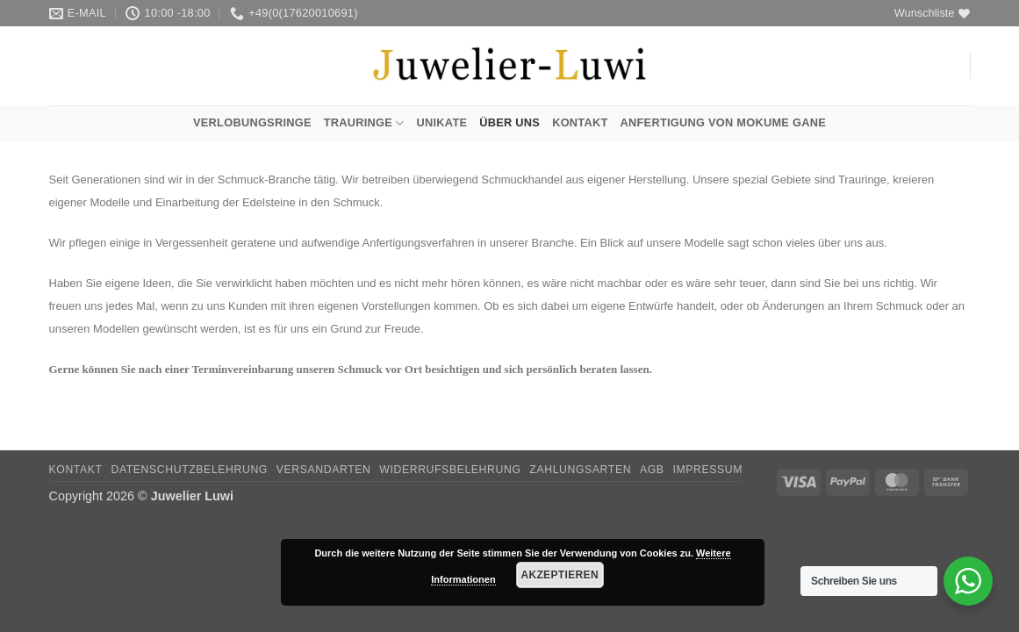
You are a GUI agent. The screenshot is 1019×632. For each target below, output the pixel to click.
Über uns (509, 122)
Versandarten (323, 469)
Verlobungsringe (252, 122)
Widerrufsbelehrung (449, 469)
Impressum (707, 469)
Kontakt (579, 122)
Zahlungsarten (580, 469)
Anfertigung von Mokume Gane (723, 122)
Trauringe (364, 123)
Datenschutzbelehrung (189, 469)
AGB (652, 469)
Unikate (442, 122)
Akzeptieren (559, 575)
